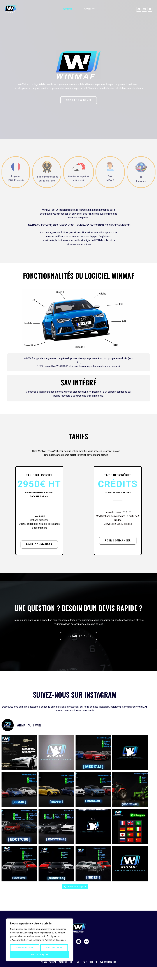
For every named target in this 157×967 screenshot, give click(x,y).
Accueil (67, 9)
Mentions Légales (66, 961)
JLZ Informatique (108, 961)
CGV (79, 961)
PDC (85, 961)
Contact (89, 9)
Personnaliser (24, 947)
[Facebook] (138, 9)
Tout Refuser (54, 947)
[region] (39, 939)
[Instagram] (144, 9)
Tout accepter (39, 954)
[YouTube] (150, 9)
